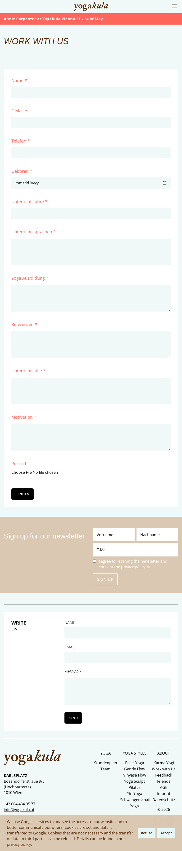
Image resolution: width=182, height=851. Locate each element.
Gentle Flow (134, 769)
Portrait (18, 463)
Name (69, 622)
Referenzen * (24, 324)
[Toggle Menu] (174, 6)
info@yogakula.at (19, 809)
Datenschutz (163, 799)
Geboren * (21, 171)
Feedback (163, 775)
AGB (164, 787)
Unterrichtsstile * (28, 370)
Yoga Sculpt (134, 781)
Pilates (135, 787)
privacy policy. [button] (19, 844)
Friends (163, 781)
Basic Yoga (134, 762)
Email (69, 647)
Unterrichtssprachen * (33, 231)
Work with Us (164, 769)
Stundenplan (105, 762)
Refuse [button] (146, 833)
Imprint (163, 793)
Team (105, 769)
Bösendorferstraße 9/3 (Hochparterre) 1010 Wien (24, 787)
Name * (19, 80)
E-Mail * (19, 110)
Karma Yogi (164, 762)
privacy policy (133, 566)
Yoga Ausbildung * (29, 278)
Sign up (105, 579)
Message (73, 671)
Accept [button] (166, 833)
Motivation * (23, 417)
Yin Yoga (134, 793)
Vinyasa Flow (134, 775)
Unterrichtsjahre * (29, 201)
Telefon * (20, 141)
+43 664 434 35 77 (19, 804)
